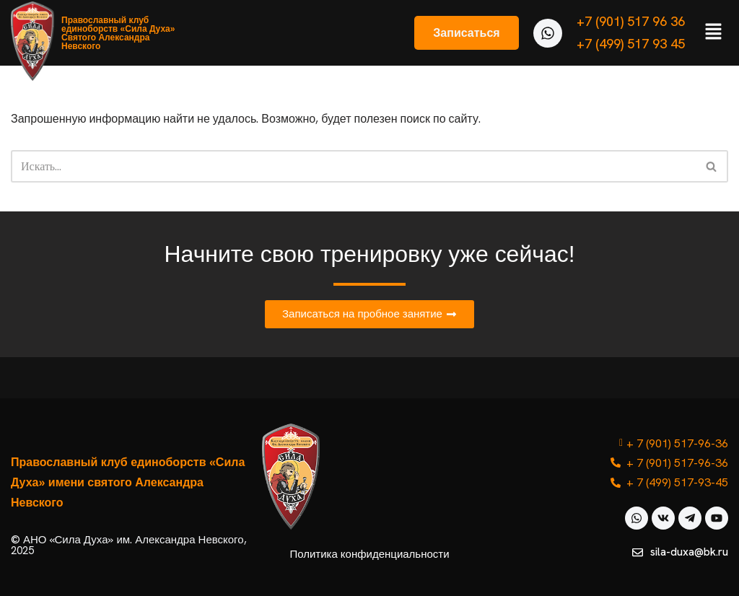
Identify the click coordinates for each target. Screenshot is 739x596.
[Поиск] (353, 166)
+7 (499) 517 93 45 (631, 43)
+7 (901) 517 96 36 (631, 21)
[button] (713, 32)
